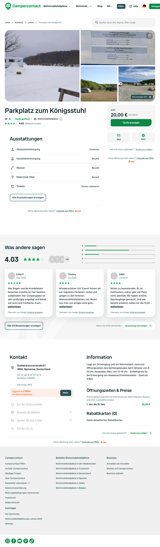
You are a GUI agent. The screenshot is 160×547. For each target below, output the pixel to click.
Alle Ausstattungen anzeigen (28, 197)
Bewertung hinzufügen (139, 326)
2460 (121, 274)
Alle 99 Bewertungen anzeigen (24, 325)
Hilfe (133, 6)
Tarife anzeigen (131, 122)
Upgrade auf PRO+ (65, 211)
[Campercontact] (23, 6)
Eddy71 (20, 274)
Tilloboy (72, 274)
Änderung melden (144, 149)
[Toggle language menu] (144, 6)
